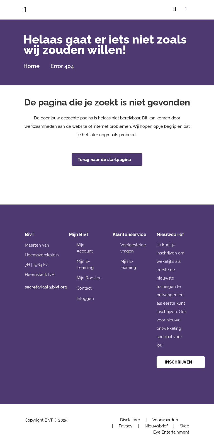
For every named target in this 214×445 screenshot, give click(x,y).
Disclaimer (130, 419)
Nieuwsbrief (156, 426)
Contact (84, 288)
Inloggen (85, 298)
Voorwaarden (165, 419)
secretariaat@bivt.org (46, 287)
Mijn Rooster (89, 277)
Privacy (125, 426)
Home (31, 66)
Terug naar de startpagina (104, 159)
